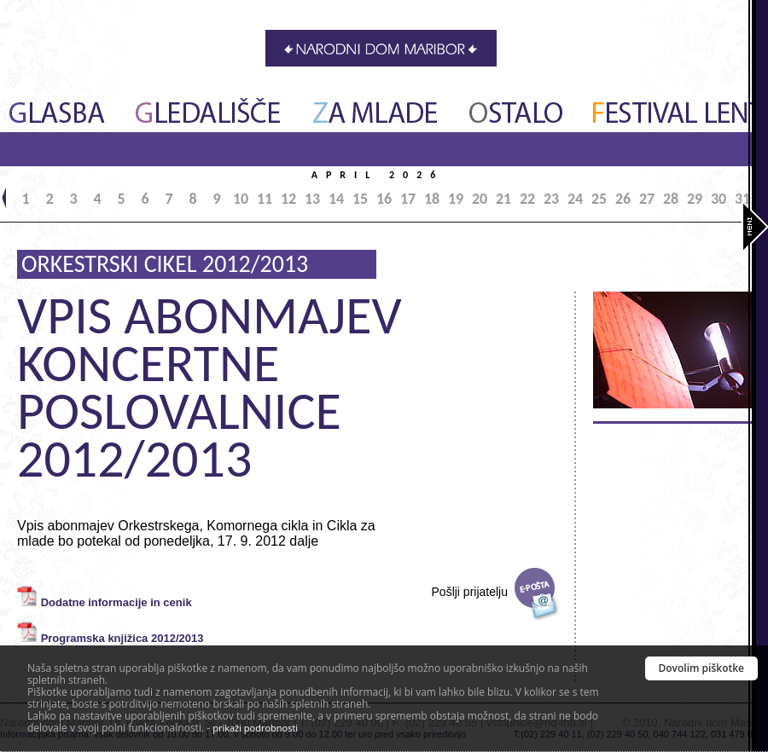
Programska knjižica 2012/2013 (122, 638)
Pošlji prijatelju (470, 592)
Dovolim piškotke (702, 668)
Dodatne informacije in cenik (116, 602)
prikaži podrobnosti (255, 727)
